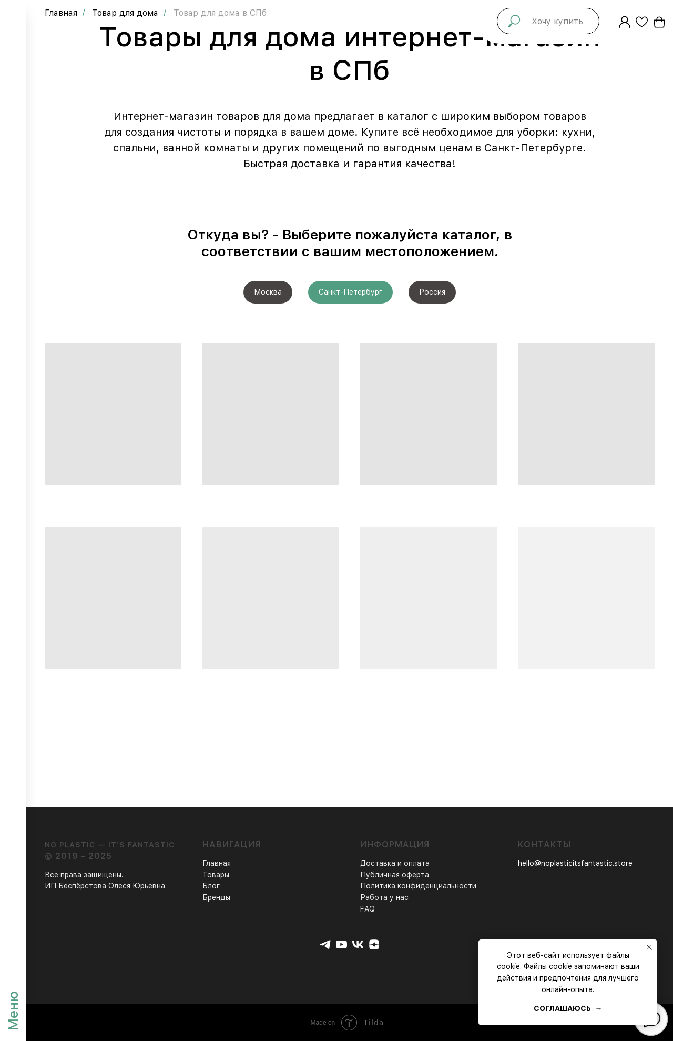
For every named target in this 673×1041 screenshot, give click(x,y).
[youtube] (341, 944)
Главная (61, 13)
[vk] (357, 944)
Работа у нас (384, 897)
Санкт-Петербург (350, 292)
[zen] (374, 944)
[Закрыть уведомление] (649, 947)
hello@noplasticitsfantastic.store (575, 863)
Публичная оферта (394, 875)
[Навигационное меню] (13, 16)
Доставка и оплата (395, 863)
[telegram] (325, 944)
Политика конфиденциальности (418, 886)
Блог (211, 886)
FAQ (367, 909)
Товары (215, 875)
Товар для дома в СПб (220, 13)
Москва (268, 292)
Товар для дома (125, 13)
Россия (432, 292)
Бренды (216, 897)
